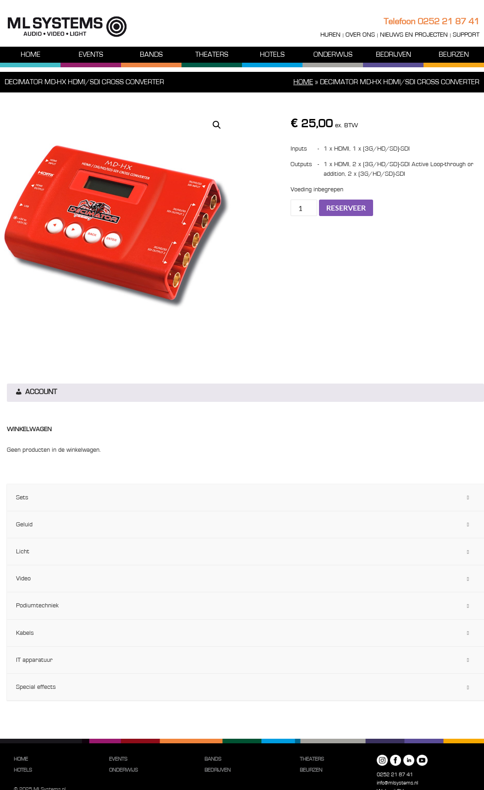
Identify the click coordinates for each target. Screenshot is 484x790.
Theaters (211, 54)
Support (466, 35)
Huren (330, 35)
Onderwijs (333, 54)
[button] (217, 125)
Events (91, 54)
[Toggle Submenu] (468, 497)
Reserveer (346, 207)
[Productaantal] (304, 208)
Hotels (272, 54)
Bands (151, 54)
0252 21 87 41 (448, 21)
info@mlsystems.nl (397, 782)
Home (30, 54)
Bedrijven (393, 54)
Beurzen (454, 54)
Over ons (360, 35)
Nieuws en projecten (414, 35)
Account (35, 392)
